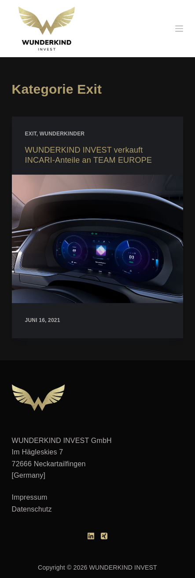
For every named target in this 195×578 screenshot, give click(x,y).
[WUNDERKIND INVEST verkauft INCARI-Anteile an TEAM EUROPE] (98, 239)
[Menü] (179, 29)
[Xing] (104, 536)
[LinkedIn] (91, 536)
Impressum (30, 497)
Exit (31, 134)
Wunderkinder (62, 134)
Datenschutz (32, 509)
